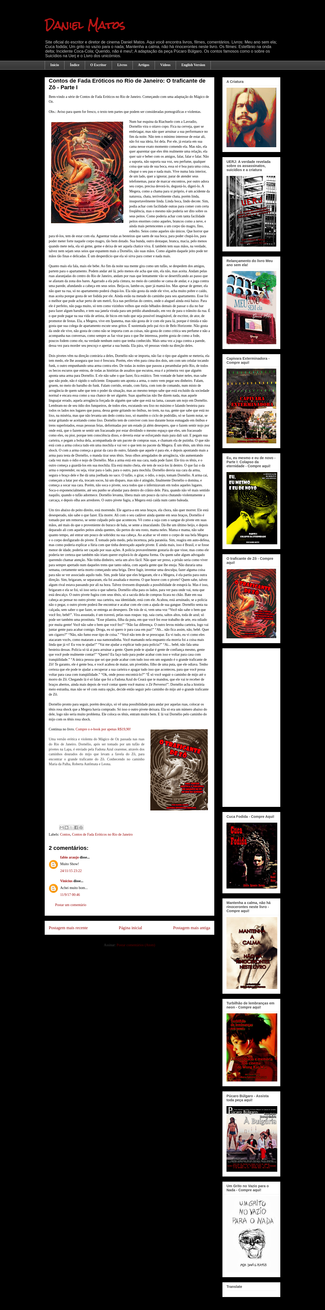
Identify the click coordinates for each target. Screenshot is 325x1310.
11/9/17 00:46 (70, 895)
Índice (74, 65)
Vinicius (66, 881)
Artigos (143, 65)
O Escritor (98, 65)
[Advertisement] (251, 726)
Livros (122, 65)
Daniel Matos (85, 25)
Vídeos (165, 65)
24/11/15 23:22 (71, 871)
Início (54, 65)
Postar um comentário (70, 905)
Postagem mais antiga (191, 927)
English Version (193, 65)
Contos (65, 834)
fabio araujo (69, 857)
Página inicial (130, 927)
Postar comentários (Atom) (136, 945)
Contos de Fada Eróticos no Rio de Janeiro (102, 834)
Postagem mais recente (68, 927)
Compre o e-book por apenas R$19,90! (103, 729)
